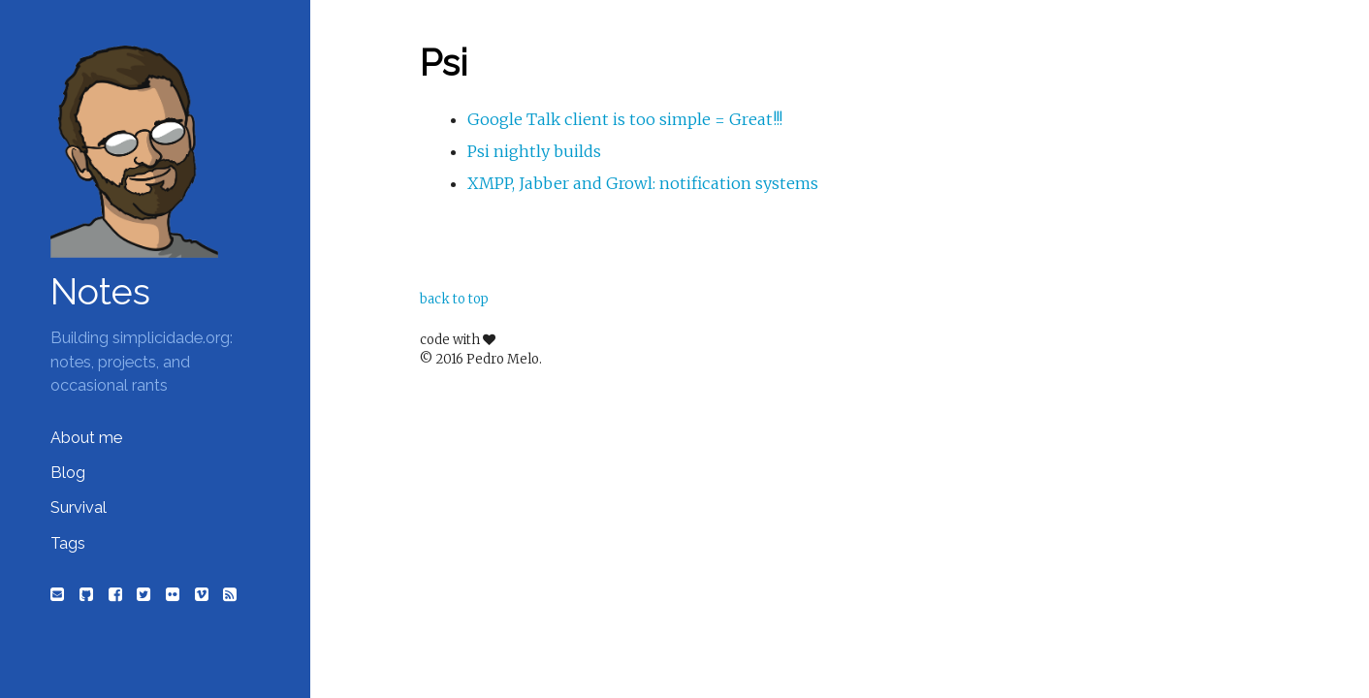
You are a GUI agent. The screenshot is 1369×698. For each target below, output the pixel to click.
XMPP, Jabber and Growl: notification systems (642, 183)
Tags (67, 543)
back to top (454, 299)
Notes (100, 291)
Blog (67, 472)
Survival (78, 507)
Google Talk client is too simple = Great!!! (624, 119)
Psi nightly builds (534, 151)
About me (86, 437)
